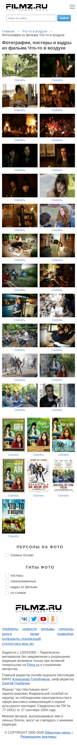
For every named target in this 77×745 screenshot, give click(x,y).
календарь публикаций (21, 639)
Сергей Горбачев (16, 683)
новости (29, 629)
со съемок (18, 592)
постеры (16, 575)
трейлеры (10, 629)
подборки (65, 634)
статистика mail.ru (18, 644)
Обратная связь (58, 732)
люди (34, 634)
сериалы (66, 629)
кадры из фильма (23, 587)
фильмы (48, 629)
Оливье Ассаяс (22, 555)
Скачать (19, 80)
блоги (7, 634)
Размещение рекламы (38, 736)
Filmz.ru (33, 665)
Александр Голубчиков (31, 679)
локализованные (23, 581)
